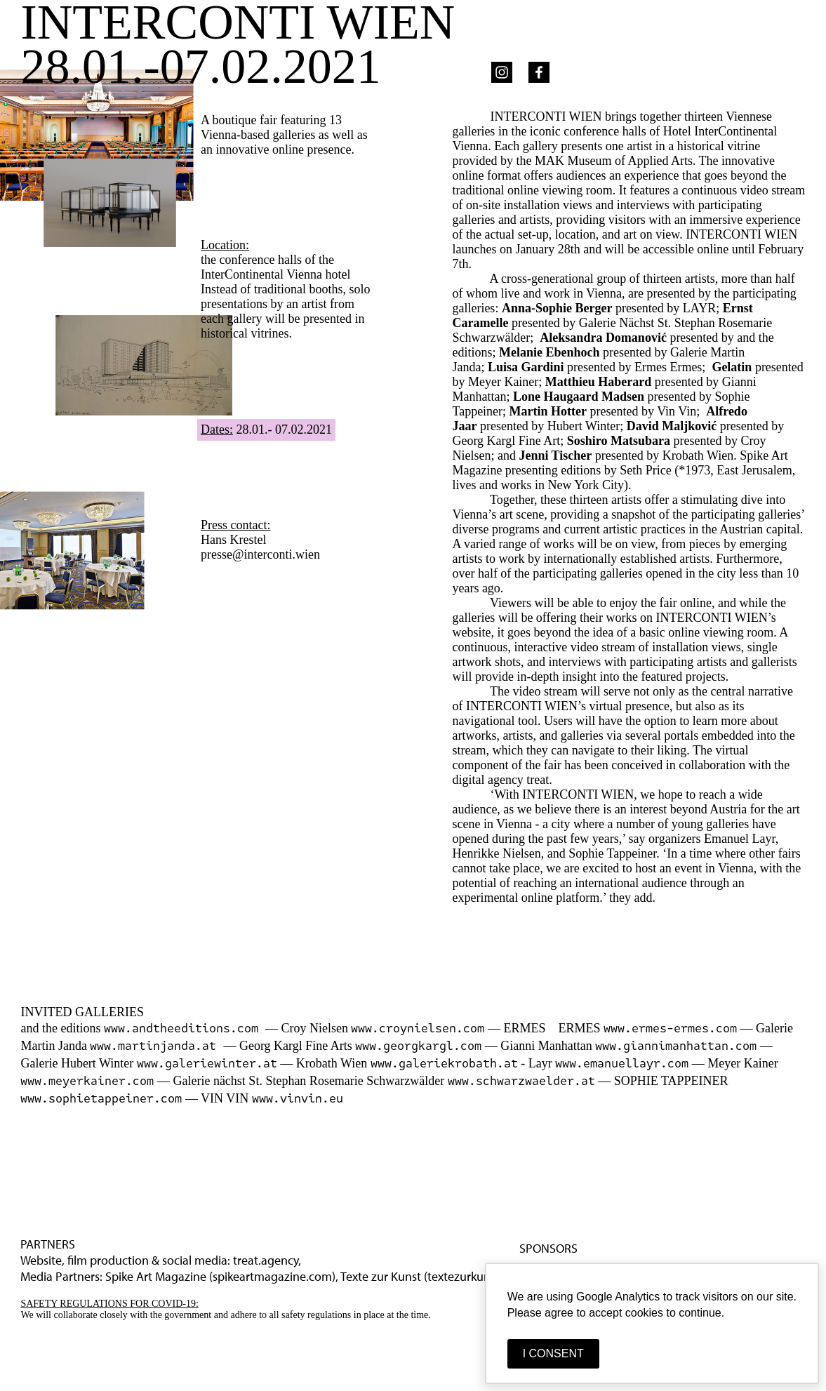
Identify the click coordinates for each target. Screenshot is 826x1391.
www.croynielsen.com (417, 1028)
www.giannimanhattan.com (676, 1046)
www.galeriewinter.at (207, 1063)
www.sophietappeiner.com (101, 1098)
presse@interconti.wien (260, 554)
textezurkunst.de (471, 1276)
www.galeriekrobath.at (444, 1063)
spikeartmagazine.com (272, 1276)
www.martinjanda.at (156, 1046)
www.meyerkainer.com (87, 1081)
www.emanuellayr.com (621, 1063)
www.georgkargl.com (418, 1046)
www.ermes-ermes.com (670, 1028)
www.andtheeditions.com (184, 1028)
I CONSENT (553, 1353)
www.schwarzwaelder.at (521, 1081)
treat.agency (265, 1260)
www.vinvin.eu (297, 1098)
